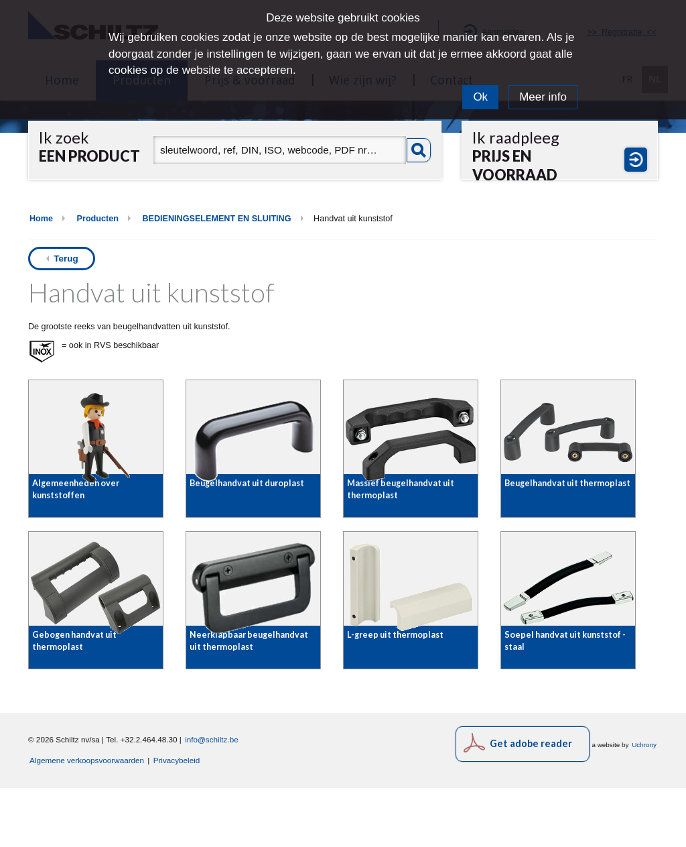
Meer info (543, 97)
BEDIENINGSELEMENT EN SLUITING (216, 218)
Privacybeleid (176, 819)
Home (41, 218)
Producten (98, 218)
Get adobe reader (531, 802)
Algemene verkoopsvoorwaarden (86, 819)
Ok (480, 97)
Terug (66, 258)
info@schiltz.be (211, 798)
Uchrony (644, 803)
